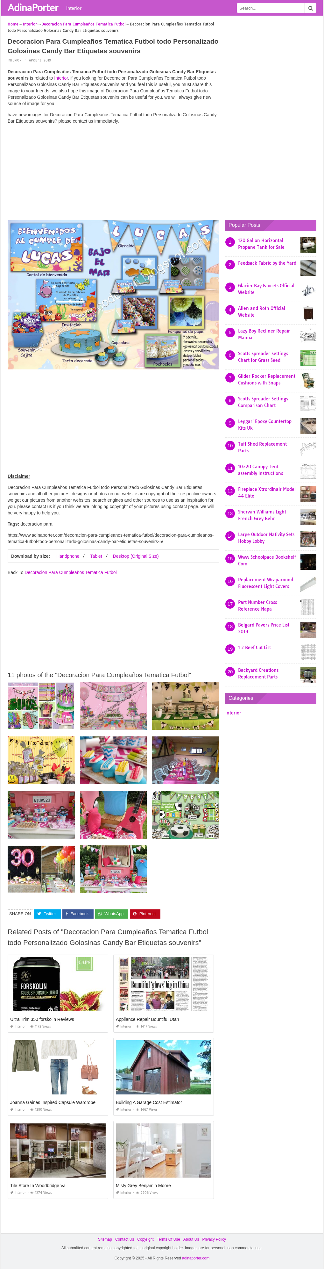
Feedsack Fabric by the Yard (267, 263)
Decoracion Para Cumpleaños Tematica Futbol (70, 572)
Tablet (96, 556)
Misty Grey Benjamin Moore (143, 1185)
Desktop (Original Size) (136, 556)
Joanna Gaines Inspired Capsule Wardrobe (52, 1102)
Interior (73, 8)
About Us (191, 1239)
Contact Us (124, 1239)
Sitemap (105, 1239)
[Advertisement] (113, 173)
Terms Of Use (168, 1239)
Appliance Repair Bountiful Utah (147, 1019)
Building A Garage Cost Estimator (149, 1102)
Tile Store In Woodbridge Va (38, 1185)
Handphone (67, 556)
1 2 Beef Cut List (254, 647)
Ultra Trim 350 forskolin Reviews (42, 1019)
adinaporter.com (195, 1258)
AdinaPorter (33, 7)
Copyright (145, 1239)
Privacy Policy (214, 1239)
